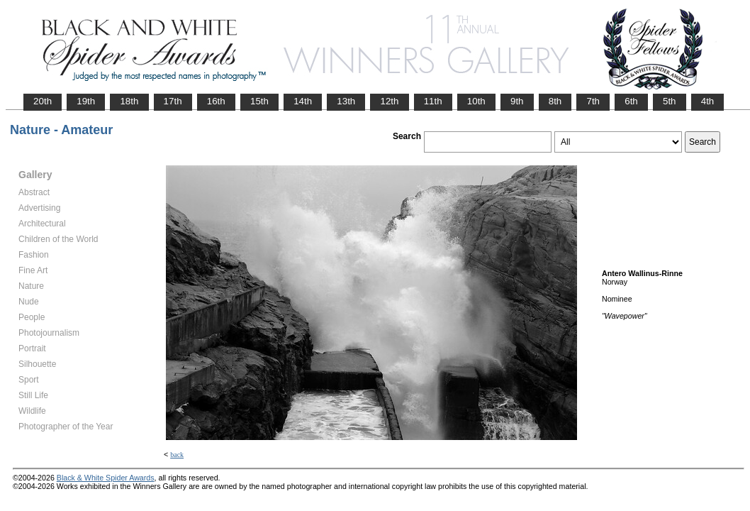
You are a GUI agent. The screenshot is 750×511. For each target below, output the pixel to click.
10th (476, 101)
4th (707, 101)
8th (555, 101)
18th (129, 101)
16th (216, 101)
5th (669, 101)
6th (631, 101)
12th (389, 101)
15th (259, 101)
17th (173, 101)
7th (593, 101)
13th (346, 101)
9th (517, 101)
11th (433, 101)
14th (303, 101)
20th (43, 101)
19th (86, 101)
